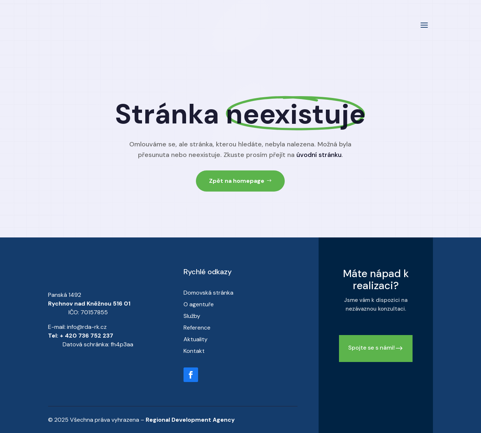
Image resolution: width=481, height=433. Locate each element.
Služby (192, 316)
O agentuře (199, 304)
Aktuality (196, 339)
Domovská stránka (208, 292)
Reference (197, 327)
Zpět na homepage (236, 181)
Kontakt (194, 351)
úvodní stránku (319, 154)
